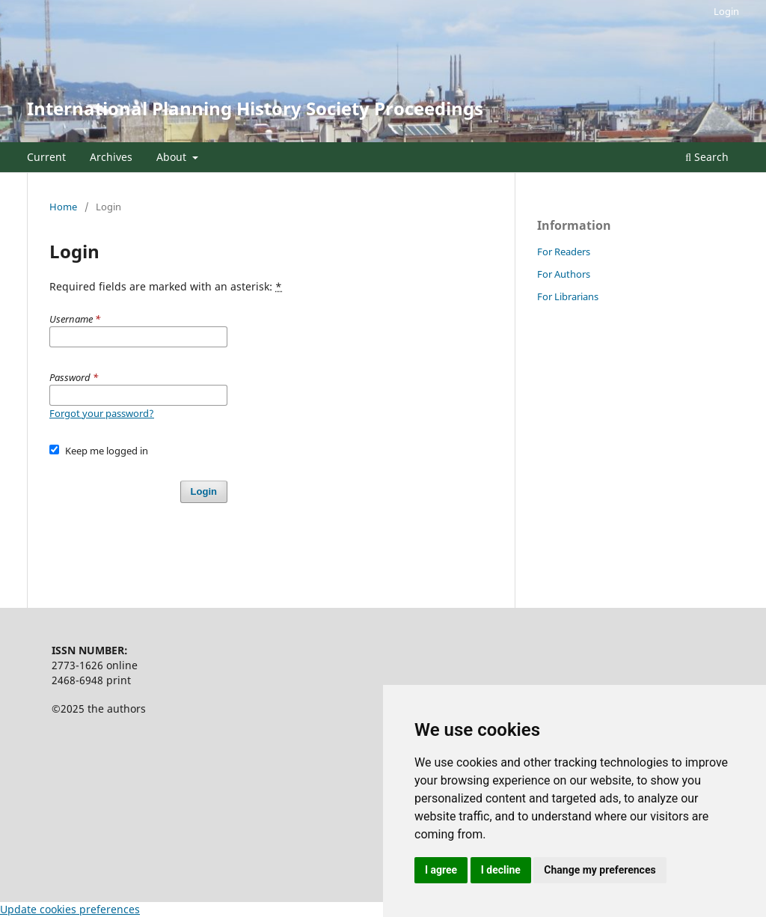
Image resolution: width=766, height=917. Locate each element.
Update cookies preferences (70, 909)
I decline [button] (501, 870)
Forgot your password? (101, 413)
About (172, 157)
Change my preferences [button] (599, 870)
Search (707, 157)
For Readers (563, 251)
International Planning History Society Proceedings (255, 108)
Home (63, 206)
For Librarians (567, 296)
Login (726, 11)
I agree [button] (441, 870)
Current (46, 157)
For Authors (563, 274)
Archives (111, 157)
